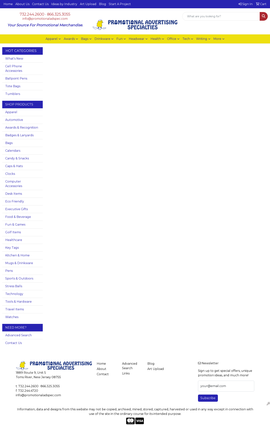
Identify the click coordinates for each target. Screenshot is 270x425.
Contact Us (40, 4)
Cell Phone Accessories (13, 68)
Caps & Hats (14, 166)
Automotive (14, 120)
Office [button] (171, 39)
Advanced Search (18, 335)
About (101, 369)
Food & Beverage (18, 217)
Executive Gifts (16, 209)
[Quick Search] (221, 16)
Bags (9, 143)
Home (8, 4)
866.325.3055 (58, 14)
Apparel (11, 112)
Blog (102, 4)
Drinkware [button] (102, 39)
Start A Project (120, 4)
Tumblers (12, 94)
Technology (14, 294)
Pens (9, 271)
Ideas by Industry (64, 4)
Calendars (12, 150)
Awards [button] (69, 39)
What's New (14, 58)
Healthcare (13, 240)
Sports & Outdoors (19, 278)
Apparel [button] (52, 39)
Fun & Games (15, 224)
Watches (11, 317)
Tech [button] (186, 39)
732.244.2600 (32, 14)
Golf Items (13, 232)
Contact (103, 374)
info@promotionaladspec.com (45, 18)
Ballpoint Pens (16, 78)
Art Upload (88, 4)
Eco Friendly (14, 201)
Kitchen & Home (17, 255)
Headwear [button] (136, 39)
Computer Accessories (13, 184)
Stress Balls (13, 286)
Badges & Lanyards (19, 135)
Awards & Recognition (21, 127)
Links (126, 373)
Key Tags (12, 247)
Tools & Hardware (18, 301)
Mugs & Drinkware (19, 263)
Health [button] (156, 39)
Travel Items (14, 309)
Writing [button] (201, 39)
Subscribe (207, 398)
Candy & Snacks (17, 158)
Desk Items (13, 193)
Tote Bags (12, 86)
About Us (22, 4)
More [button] (217, 39)
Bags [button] (84, 39)
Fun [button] (119, 39)
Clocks (10, 174)
